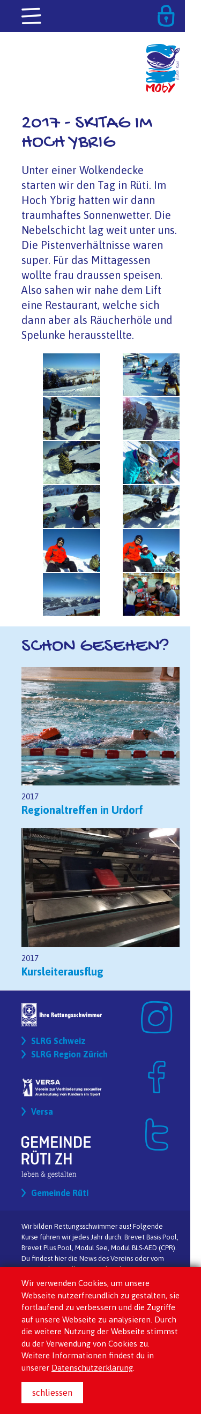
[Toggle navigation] (32, 16)
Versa (42, 1111)
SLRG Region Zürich (69, 1054)
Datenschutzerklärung (92, 1367)
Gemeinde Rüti (59, 1193)
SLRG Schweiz (58, 1041)
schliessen (52, 1392)
